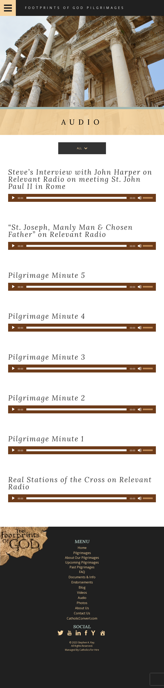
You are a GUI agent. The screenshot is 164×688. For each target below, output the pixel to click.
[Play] (13, 198)
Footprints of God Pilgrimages (75, 8)
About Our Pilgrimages (82, 557)
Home (82, 548)
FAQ (82, 572)
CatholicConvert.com (82, 618)
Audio (82, 598)
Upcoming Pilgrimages (82, 562)
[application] (82, 198)
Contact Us (82, 613)
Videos (82, 592)
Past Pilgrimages (82, 567)
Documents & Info (82, 577)
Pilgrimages (82, 553)
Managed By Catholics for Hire (82, 649)
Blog (82, 587)
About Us (82, 608)
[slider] (76, 198)
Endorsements (82, 582)
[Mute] (140, 198)
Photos (82, 603)
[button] (82, 148)
